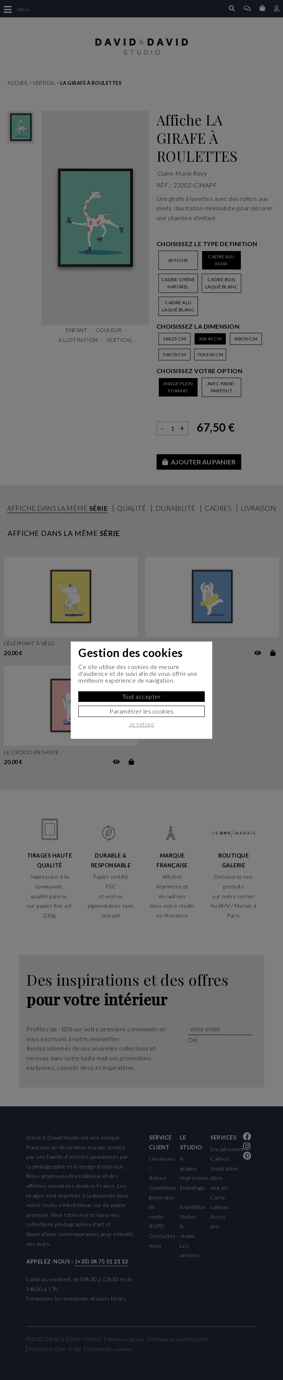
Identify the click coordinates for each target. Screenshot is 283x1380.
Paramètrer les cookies (141, 711)
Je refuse (142, 724)
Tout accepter (141, 696)
